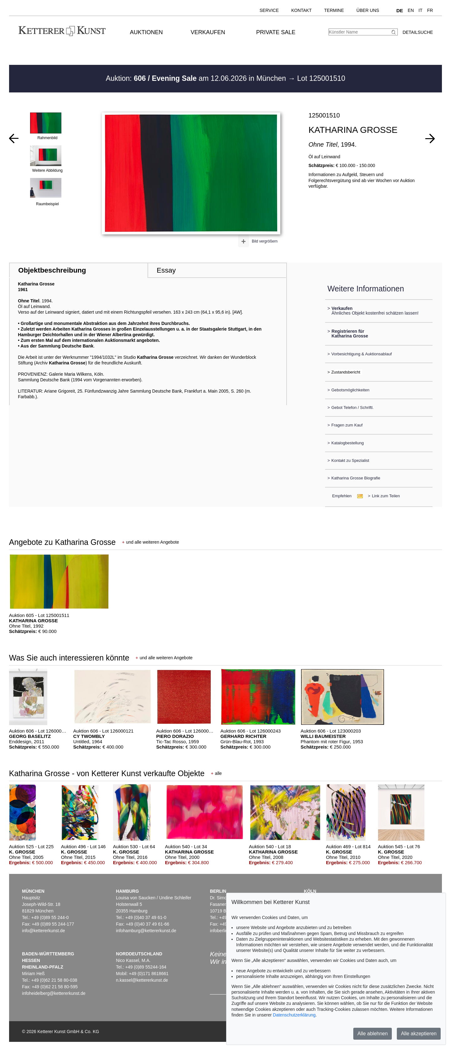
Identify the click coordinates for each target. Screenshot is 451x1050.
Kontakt (301, 10)
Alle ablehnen (372, 1033)
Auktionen (146, 32)
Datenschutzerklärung (294, 1014)
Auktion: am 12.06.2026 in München (197, 78)
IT (420, 10)
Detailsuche (417, 32)
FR (430, 10)
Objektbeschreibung (52, 270)
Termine (334, 10)
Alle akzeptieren (419, 1033)
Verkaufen (208, 32)
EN (411, 10)
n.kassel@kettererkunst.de (142, 980)
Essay (166, 270)
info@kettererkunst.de (43, 930)
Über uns (367, 10)
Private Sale (275, 32)
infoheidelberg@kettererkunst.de (54, 993)
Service (269, 10)
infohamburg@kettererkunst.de (146, 930)
